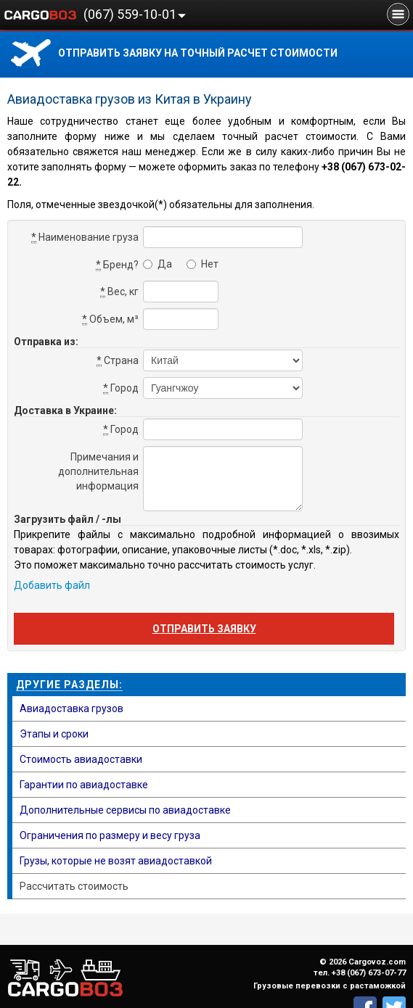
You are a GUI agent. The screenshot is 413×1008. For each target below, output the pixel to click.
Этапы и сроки (54, 734)
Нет (202, 264)
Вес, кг (119, 292)
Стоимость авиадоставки (81, 759)
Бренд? (117, 265)
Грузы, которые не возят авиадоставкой (116, 861)
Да (157, 264)
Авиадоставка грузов (71, 708)
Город (121, 388)
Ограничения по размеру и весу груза (110, 835)
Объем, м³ (110, 319)
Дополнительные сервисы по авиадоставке (125, 810)
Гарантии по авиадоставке (84, 784)
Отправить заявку (204, 629)
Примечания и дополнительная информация (98, 471)
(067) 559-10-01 (129, 14)
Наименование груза (85, 237)
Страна (118, 361)
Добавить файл (52, 585)
